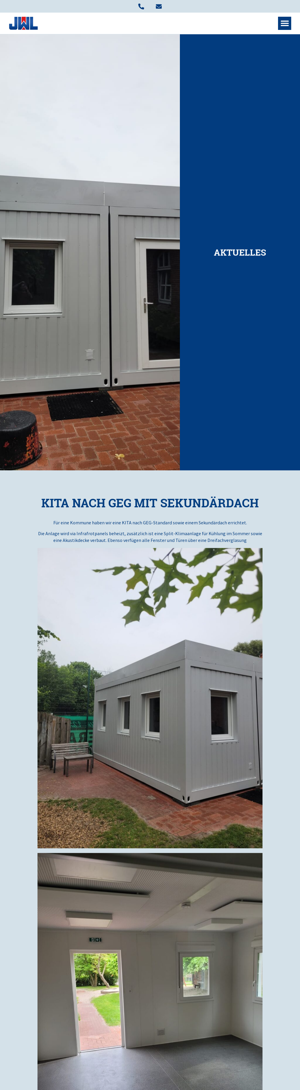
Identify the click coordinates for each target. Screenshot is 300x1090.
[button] (284, 23)
